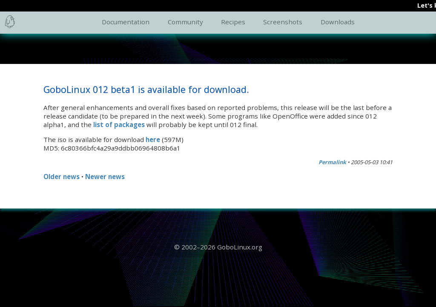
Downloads (338, 21)
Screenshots (282, 21)
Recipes (233, 21)
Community (185, 21)
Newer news (105, 176)
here (153, 139)
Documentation (125, 21)
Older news (61, 176)
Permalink (332, 162)
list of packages (119, 124)
